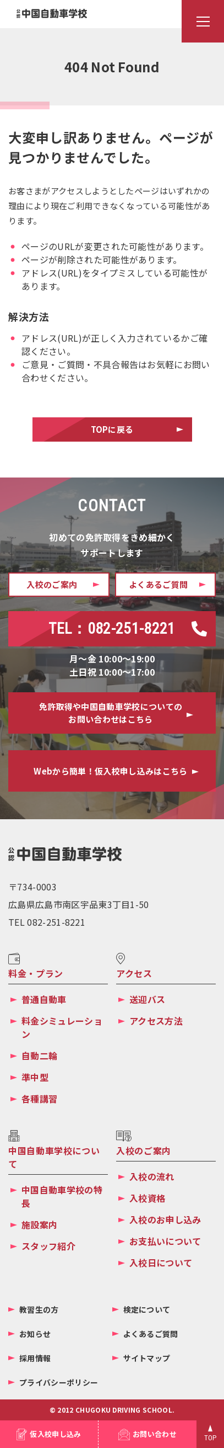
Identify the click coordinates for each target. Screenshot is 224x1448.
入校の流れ (151, 1176)
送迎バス (147, 999)
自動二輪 (39, 1055)
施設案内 (39, 1224)
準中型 (34, 1077)
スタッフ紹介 (48, 1246)
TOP (210, 1438)
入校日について (160, 1262)
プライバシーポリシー (58, 1382)
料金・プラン (35, 973)
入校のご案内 (143, 1150)
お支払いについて (165, 1241)
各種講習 (39, 1098)
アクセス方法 (156, 1020)
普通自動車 (44, 999)
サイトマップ (147, 1358)
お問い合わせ (155, 1434)
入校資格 (147, 1198)
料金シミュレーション (61, 1027)
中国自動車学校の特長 (61, 1196)
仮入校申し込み (55, 1434)
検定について (147, 1309)
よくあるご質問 (150, 1333)
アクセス (134, 973)
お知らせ (35, 1333)
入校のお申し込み (165, 1219)
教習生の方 (39, 1309)
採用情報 (35, 1358)
